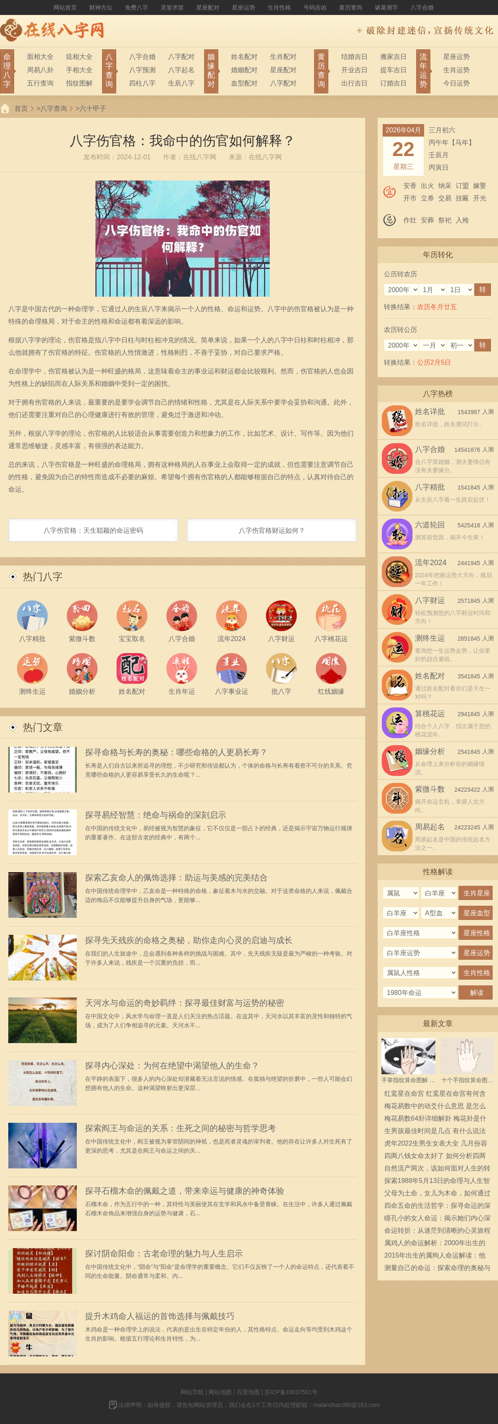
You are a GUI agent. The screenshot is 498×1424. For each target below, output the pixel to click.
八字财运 (430, 600)
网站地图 (220, 1392)
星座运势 (243, 7)
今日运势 (456, 83)
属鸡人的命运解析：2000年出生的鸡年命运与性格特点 (435, 1244)
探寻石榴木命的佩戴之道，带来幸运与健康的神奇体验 (184, 1190)
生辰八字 (181, 83)
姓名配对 (244, 56)
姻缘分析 (430, 751)
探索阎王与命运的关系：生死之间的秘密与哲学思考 (180, 1128)
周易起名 (430, 827)
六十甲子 (93, 108)
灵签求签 (172, 7)
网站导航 (192, 1392)
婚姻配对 (244, 69)
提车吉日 (393, 69)
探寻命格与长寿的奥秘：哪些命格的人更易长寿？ (176, 752)
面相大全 (40, 56)
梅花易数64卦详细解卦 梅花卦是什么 (435, 1120)
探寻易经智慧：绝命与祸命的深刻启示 (155, 814)
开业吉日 (354, 69)
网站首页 (65, 7)
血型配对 (244, 83)
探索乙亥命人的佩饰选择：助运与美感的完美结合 (176, 877)
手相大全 (79, 69)
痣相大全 (79, 56)
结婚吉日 (354, 56)
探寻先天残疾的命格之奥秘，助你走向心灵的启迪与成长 (189, 940)
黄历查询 (350, 7)
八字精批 (430, 487)
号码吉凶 (315, 7)
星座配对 (208, 7)
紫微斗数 (430, 789)
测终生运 (430, 638)
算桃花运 (430, 714)
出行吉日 (354, 83)
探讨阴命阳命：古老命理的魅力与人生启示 (164, 1253)
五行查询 (40, 83)
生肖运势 (456, 69)
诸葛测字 (386, 7)
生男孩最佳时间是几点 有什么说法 (435, 1130)
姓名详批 (430, 411)
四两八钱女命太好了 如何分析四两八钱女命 (435, 1157)
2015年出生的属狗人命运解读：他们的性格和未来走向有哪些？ (435, 1257)
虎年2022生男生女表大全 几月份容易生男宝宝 (435, 1145)
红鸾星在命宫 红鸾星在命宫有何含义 (435, 1095)
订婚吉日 (393, 83)
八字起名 (181, 69)
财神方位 (100, 7)
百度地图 (248, 1392)
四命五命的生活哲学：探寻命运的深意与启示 (437, 1207)
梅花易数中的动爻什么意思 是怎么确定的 (435, 1107)
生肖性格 (279, 7)
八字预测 (142, 69)
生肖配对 (283, 56)
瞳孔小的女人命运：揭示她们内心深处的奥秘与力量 (437, 1219)
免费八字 (136, 7)
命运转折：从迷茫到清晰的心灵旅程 (437, 1230)
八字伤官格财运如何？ (272, 530)
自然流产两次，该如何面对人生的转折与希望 (437, 1170)
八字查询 (53, 108)
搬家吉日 (393, 56)
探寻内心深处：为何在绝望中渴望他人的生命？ (172, 1065)
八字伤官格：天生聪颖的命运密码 (93, 530)
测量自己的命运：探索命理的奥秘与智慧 (437, 1269)
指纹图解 (79, 83)
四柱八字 (142, 83)
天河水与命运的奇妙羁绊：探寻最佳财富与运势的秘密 (184, 1002)
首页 (21, 108)
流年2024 (431, 562)
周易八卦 (40, 69)
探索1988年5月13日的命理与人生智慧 (437, 1182)
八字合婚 (422, 7)
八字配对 (181, 56)
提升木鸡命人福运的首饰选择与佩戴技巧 (159, 1316)
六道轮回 (430, 525)
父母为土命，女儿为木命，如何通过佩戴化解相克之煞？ (437, 1195)
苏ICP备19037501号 (290, 1392)
